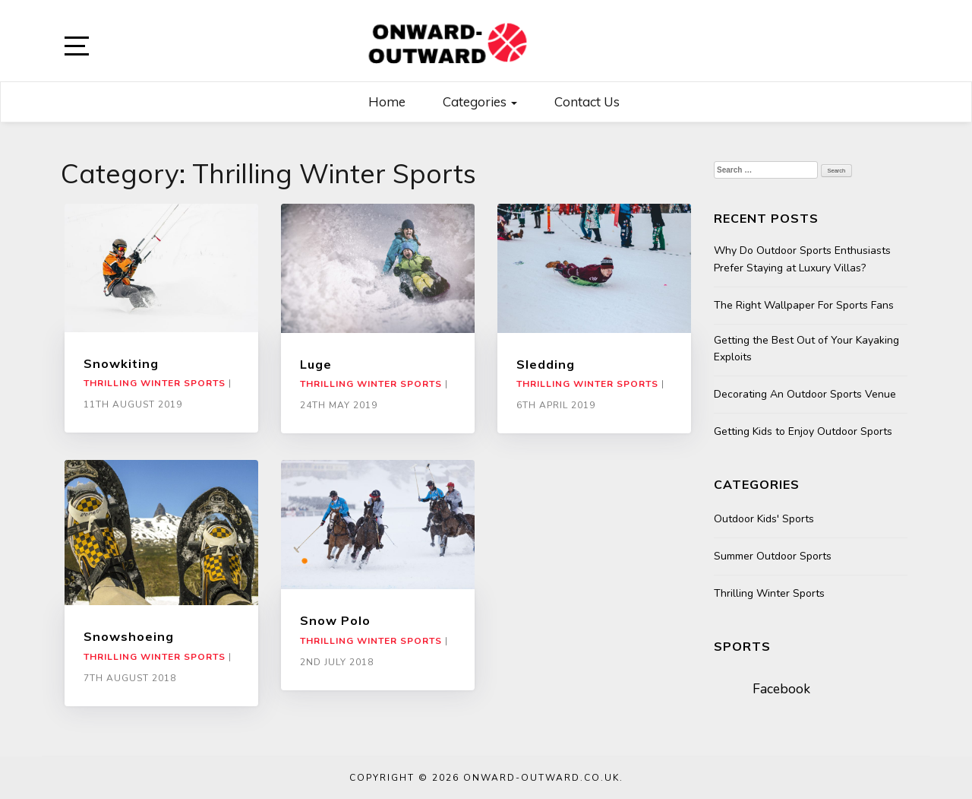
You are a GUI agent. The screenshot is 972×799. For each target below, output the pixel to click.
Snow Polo (335, 620)
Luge (316, 364)
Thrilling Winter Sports (155, 383)
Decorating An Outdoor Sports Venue (805, 394)
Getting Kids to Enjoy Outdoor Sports (803, 431)
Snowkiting (121, 363)
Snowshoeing (129, 636)
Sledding (545, 364)
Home (387, 101)
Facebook (781, 689)
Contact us (587, 101)
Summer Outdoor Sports (773, 556)
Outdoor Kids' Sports (764, 519)
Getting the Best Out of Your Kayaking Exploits (806, 348)
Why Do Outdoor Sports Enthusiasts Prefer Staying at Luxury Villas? (802, 258)
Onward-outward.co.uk (541, 778)
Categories (480, 101)
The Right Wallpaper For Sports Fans (804, 305)
